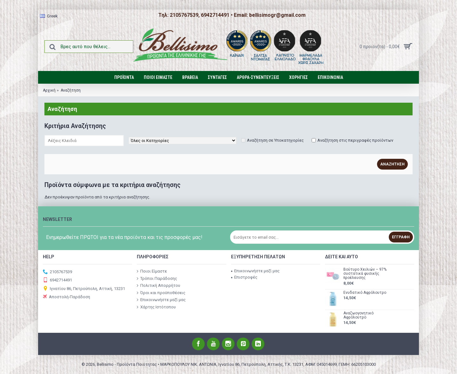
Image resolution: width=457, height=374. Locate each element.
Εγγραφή (401, 237)
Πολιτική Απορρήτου (158, 285)
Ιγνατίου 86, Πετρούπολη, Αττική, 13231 (84, 289)
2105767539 (57, 272)
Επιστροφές (244, 277)
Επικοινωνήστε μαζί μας (161, 299)
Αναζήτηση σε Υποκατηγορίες (275, 140)
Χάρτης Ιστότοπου (156, 307)
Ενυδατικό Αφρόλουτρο (364, 293)
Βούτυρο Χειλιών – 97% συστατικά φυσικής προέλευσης (365, 274)
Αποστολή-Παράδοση (66, 297)
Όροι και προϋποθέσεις (161, 292)
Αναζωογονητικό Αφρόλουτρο (358, 315)
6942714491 (57, 280)
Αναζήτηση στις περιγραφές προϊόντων (355, 140)
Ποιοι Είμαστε (152, 271)
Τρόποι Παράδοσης (157, 278)
